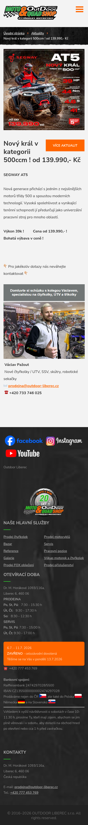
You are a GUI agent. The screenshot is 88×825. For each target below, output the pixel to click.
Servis (48, 544)
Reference (11, 551)
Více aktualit (65, 145)
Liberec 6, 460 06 (16, 593)
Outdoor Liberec (15, 467)
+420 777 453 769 (23, 668)
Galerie (9, 558)
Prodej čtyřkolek (16, 537)
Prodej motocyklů (57, 537)
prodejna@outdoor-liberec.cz (33, 385)
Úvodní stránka (14, 33)
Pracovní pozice (55, 551)
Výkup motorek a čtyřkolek (64, 558)
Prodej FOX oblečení (19, 565)
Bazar (8, 544)
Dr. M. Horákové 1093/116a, (24, 588)
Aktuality (37, 33)
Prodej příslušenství (59, 565)
